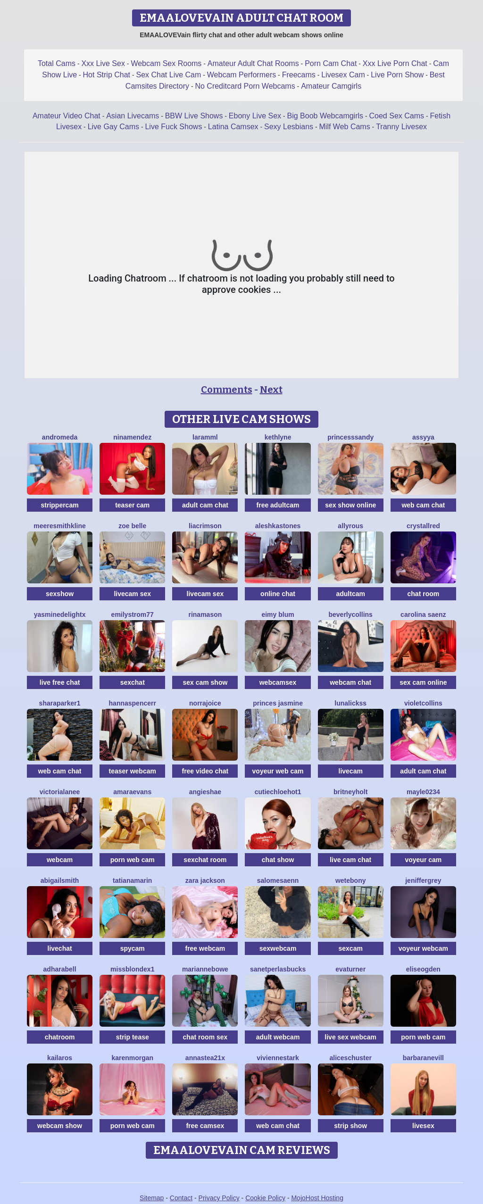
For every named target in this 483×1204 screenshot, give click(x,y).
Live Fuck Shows (173, 127)
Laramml (205, 437)
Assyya (423, 437)
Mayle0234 (423, 792)
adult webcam (278, 1037)
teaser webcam (132, 771)
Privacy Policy (219, 1198)
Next (271, 389)
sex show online (350, 505)
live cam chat (350, 860)
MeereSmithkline (59, 526)
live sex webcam (350, 1037)
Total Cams (56, 63)
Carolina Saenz (423, 614)
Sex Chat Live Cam (168, 75)
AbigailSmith (60, 880)
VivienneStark (278, 1058)
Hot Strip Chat (106, 75)
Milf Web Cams (344, 127)
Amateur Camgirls (331, 86)
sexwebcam (278, 948)
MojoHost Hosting (317, 1198)
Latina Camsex (233, 127)
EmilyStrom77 (132, 614)
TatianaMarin (132, 880)
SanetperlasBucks (278, 969)
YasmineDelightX (60, 614)
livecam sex (132, 594)
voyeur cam (423, 860)
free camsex (205, 1125)
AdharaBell (59, 969)
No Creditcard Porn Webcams (245, 86)
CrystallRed (423, 526)
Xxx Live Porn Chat (395, 63)
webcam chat (350, 682)
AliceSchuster (350, 1058)
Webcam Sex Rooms (166, 63)
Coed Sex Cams (397, 116)
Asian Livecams (132, 116)
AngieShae (205, 792)
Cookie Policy (265, 1198)
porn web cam (132, 860)
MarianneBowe (205, 969)
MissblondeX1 (132, 969)
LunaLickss (350, 703)
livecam (351, 771)
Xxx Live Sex (103, 63)
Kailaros (59, 1058)
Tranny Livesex (401, 127)
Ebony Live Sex (255, 116)
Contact (181, 1198)
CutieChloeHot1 (278, 792)
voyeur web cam (278, 771)
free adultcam (278, 505)
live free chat (60, 682)
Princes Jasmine (278, 703)
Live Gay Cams (113, 127)
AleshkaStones (278, 526)
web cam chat (423, 505)
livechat (60, 948)
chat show (278, 860)
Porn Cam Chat (331, 63)
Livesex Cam (343, 75)
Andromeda (59, 437)
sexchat (132, 682)
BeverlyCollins (351, 614)
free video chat (205, 771)
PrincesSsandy (350, 437)
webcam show (59, 1125)
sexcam (351, 948)
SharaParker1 (60, 703)
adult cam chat (205, 505)
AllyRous (350, 526)
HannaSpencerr (132, 703)
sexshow (60, 594)
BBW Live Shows (194, 116)
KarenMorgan (132, 1058)
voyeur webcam (423, 948)
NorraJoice (205, 703)
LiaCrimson (205, 526)
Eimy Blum (277, 614)
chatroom (60, 1037)
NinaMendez (132, 437)
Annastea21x (205, 1058)
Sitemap (152, 1198)
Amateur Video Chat (66, 116)
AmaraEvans (132, 792)
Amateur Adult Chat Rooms (253, 63)
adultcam (350, 594)
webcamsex (278, 682)
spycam (132, 948)
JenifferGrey (423, 880)
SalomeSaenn (278, 880)
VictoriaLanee (60, 792)
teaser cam (132, 505)
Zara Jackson (205, 880)
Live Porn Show (397, 75)
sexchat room (204, 860)
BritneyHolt (350, 792)
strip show (350, 1125)
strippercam (60, 505)
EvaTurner (350, 969)
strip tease (132, 1037)
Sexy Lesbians (288, 127)
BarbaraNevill (423, 1058)
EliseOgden (423, 969)
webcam (60, 860)
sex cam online (423, 682)
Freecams (299, 75)
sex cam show (205, 682)
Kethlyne (278, 437)
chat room (424, 594)
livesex (423, 1125)
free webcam (205, 948)
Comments (226, 389)
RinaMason (205, 614)
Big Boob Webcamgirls (325, 116)
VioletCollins (423, 703)
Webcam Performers (241, 75)
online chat (277, 594)
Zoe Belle (132, 526)
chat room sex (205, 1037)
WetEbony (350, 880)
